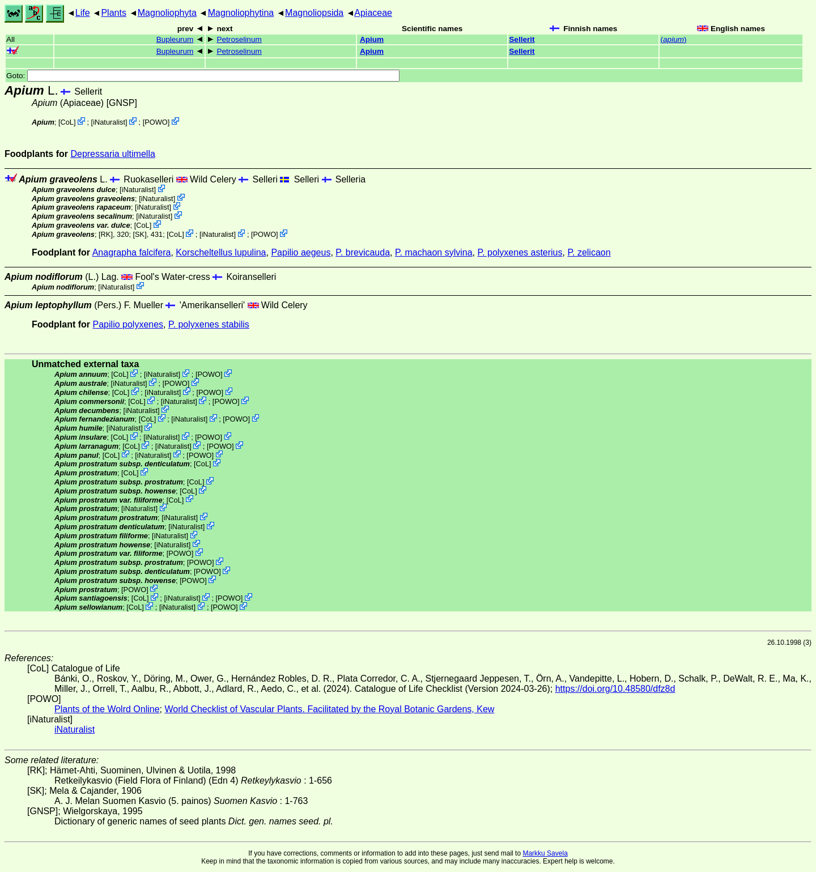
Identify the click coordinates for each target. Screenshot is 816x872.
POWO (156, 122)
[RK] (106, 234)
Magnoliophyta (167, 13)
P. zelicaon (588, 252)
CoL (67, 122)
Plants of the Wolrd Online (107, 709)
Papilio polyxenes (128, 324)
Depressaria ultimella (112, 154)
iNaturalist (109, 122)
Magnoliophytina (241, 13)
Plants (113, 13)
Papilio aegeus (300, 252)
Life (82, 13)
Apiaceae (373, 13)
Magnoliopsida (314, 13)
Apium (372, 39)
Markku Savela (544, 853)
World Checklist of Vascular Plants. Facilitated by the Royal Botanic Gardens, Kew (329, 709)
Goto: (203, 75)
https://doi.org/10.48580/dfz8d (615, 689)
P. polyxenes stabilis (208, 324)
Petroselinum (238, 39)
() (673, 39)
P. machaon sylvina (434, 252)
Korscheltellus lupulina (221, 252)
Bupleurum (175, 39)
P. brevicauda (362, 252)
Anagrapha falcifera (131, 252)
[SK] (140, 234)
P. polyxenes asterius (520, 252)
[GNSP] (122, 103)
